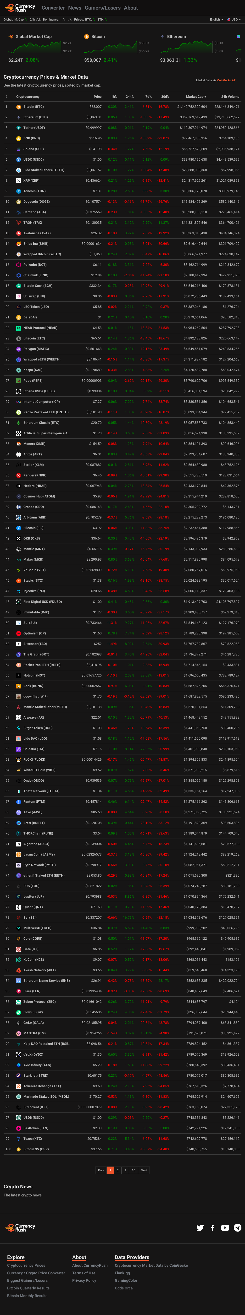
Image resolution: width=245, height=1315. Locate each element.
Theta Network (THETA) (38, 791)
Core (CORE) (29, 939)
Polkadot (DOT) (31, 265)
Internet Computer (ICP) (38, 402)
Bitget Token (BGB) (34, 728)
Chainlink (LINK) (32, 275)
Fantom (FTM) (30, 802)
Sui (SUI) (26, 623)
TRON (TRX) (29, 223)
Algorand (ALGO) (32, 844)
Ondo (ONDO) (30, 781)
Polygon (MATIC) (32, 349)
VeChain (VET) (31, 570)
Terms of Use (83, 1273)
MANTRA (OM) (31, 1033)
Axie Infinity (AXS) (33, 1065)
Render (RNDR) (31, 475)
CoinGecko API (227, 80)
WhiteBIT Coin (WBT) (36, 770)
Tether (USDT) (30, 128)
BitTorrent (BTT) (32, 1107)
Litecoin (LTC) (30, 338)
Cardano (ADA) (31, 212)
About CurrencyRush (90, 1265)
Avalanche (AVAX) (33, 233)
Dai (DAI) (26, 317)
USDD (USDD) (30, 1118)
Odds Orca (124, 1288)
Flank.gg (122, 1273)
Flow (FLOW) (29, 1012)
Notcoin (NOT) (30, 675)
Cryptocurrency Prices (26, 1265)
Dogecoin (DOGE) (33, 202)
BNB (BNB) (28, 138)
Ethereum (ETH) (32, 117)
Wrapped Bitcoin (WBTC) (38, 254)
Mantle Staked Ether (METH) (41, 707)
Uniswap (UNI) (30, 296)
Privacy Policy (84, 1280)
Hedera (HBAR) (31, 486)
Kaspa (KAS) (29, 370)
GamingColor (126, 1280)
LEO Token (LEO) (32, 307)
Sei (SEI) (26, 918)
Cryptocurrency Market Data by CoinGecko (151, 1265)
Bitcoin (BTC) (30, 107)
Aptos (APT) (29, 454)
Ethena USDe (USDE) (35, 391)
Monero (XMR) (30, 444)
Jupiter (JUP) (30, 897)
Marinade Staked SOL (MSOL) (42, 1097)
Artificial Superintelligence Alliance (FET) (51, 433)
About (131, 8)
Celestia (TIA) (30, 749)
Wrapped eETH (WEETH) (38, 359)
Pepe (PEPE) (29, 381)
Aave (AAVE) (29, 812)
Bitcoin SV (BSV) (32, 1149)
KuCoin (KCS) (30, 960)
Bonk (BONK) (29, 686)
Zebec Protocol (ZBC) (36, 1002)
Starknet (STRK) (32, 1076)
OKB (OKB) (28, 538)
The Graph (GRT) (32, 654)
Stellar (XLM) (30, 465)
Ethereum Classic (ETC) (37, 423)
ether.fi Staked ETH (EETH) (40, 875)
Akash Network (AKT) (36, 970)
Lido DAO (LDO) (31, 739)
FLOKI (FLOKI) (30, 760)
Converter (53, 8)
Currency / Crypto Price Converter (36, 1273)
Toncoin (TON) (31, 191)
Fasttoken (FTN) (32, 1128)
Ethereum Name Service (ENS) (43, 981)
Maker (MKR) (29, 559)
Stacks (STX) (29, 580)
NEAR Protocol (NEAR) (36, 328)
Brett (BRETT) (30, 823)
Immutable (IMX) (32, 612)
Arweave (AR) (30, 717)
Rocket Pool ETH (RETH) (38, 665)
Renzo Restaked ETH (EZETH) (42, 412)
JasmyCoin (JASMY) (35, 854)
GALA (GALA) (30, 1023)
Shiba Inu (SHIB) (32, 244)
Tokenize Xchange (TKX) (38, 1086)
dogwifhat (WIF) (32, 696)
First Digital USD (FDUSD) (39, 602)
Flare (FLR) (28, 991)
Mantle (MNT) (30, 549)
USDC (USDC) (30, 160)
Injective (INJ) (30, 591)
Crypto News (18, 1187)
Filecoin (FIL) (30, 528)
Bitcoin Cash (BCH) (34, 286)
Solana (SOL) (30, 149)
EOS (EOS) (27, 886)
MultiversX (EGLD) (33, 928)
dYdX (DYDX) (29, 1055)
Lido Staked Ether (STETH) (40, 170)
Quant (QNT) (29, 907)
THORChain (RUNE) (34, 833)
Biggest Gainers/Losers (27, 1280)
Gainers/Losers (103, 8)
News (74, 8)
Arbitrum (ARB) (31, 517)
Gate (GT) (27, 949)
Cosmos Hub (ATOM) (35, 496)
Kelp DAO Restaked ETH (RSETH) (45, 1044)
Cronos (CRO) (30, 507)
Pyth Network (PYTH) (36, 865)
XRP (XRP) (27, 181)
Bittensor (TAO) (31, 644)
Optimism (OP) (31, 633)
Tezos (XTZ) (29, 1139)
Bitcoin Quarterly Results (28, 1288)
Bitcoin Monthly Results (27, 1295)
